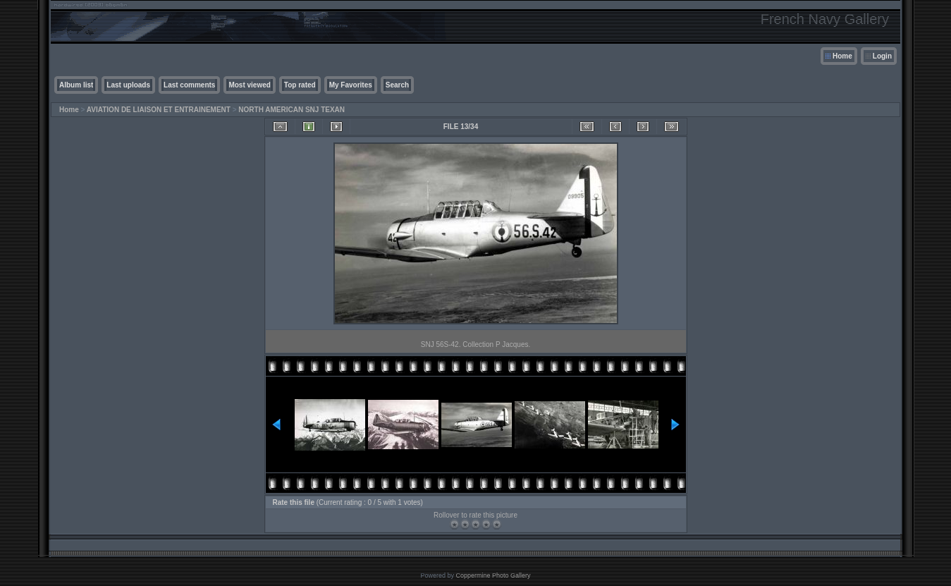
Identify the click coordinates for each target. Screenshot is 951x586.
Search (397, 85)
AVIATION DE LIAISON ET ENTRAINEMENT (159, 110)
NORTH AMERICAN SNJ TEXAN (291, 110)
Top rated (300, 85)
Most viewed (249, 85)
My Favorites (350, 85)
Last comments (189, 85)
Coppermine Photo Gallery (492, 575)
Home (842, 56)
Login (882, 56)
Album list (76, 85)
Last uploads (128, 85)
